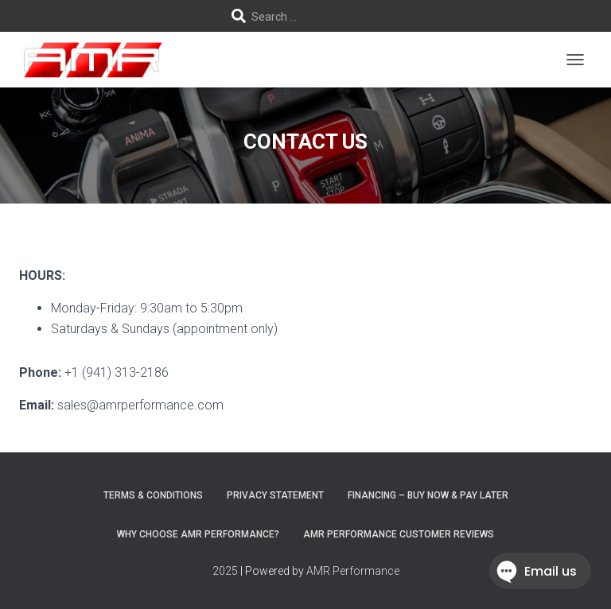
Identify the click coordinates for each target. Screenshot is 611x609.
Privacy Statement (275, 495)
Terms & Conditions (153, 495)
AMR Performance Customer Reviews (398, 534)
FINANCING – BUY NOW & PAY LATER (428, 495)
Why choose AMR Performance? (198, 534)
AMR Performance (352, 570)
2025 (225, 570)
